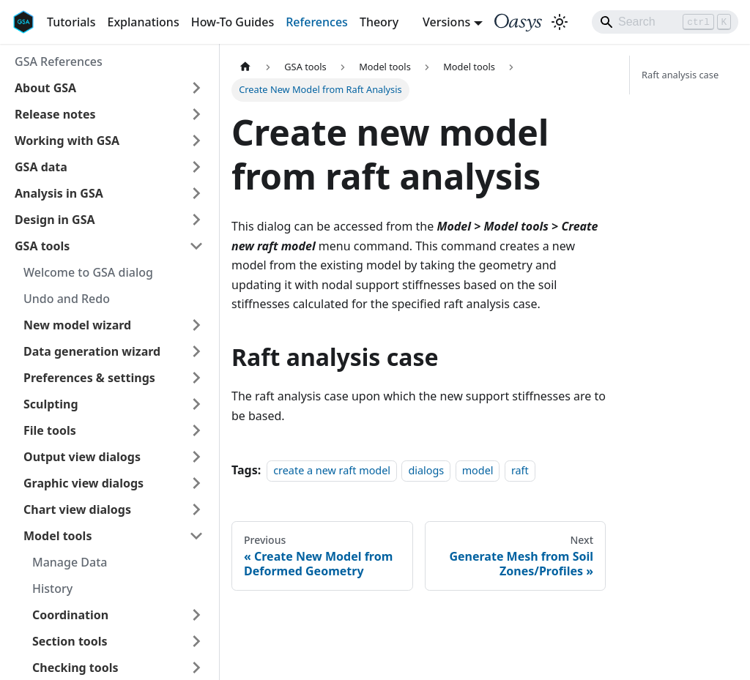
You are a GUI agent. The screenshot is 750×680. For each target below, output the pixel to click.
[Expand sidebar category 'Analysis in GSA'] (196, 193)
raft (520, 470)
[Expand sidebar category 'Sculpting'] (196, 404)
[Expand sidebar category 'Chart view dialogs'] (196, 509)
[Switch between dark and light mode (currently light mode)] (559, 22)
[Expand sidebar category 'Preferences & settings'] (196, 377)
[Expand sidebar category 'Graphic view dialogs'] (196, 483)
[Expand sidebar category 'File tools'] (196, 430)
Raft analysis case (680, 74)
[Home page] (245, 67)
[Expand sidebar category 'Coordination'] (196, 615)
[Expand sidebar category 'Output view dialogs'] (196, 456)
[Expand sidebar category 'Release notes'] (196, 114)
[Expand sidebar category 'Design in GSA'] (196, 219)
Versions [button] (446, 22)
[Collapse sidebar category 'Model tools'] (196, 536)
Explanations (143, 22)
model (478, 470)
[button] (109, 88)
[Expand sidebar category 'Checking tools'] (196, 667)
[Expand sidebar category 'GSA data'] (196, 167)
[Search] (665, 22)
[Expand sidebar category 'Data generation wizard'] (196, 351)
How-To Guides (233, 22)
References (317, 22)
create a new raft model (331, 470)
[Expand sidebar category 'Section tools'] (196, 641)
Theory (379, 22)
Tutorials (71, 22)
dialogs (426, 470)
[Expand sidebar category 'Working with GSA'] (196, 140)
